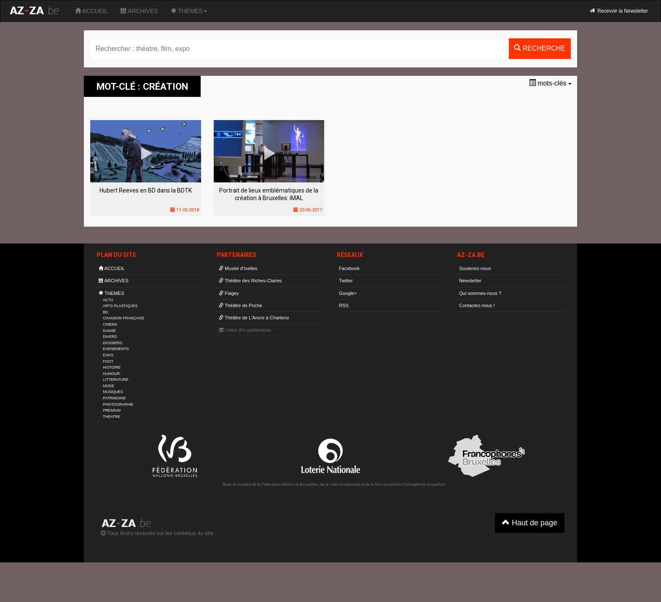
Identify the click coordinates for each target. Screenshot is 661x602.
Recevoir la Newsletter (618, 11)
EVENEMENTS (116, 349)
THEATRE (111, 417)
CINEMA (110, 324)
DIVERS (110, 336)
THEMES (189, 11)
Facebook (349, 268)
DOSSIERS (112, 343)
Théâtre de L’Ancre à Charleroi (254, 317)
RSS (344, 305)
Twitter (346, 280)
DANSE (109, 331)
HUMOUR (111, 374)
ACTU (108, 300)
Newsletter (470, 280)
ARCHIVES (139, 11)
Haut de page (529, 522)
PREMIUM (112, 410)
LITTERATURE (116, 379)
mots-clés (550, 83)
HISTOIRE (112, 367)
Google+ (348, 293)
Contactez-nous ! (477, 305)
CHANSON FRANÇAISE (124, 318)
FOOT (108, 361)
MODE (108, 386)
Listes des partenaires (245, 329)
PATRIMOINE (114, 398)
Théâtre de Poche (240, 305)
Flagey (229, 293)
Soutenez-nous (475, 268)
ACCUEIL (91, 11)
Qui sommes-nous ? (480, 293)
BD (105, 312)
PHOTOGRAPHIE (118, 404)
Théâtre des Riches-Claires (250, 280)
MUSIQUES (113, 392)
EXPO (108, 355)
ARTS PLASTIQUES (120, 306)
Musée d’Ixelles (238, 268)
